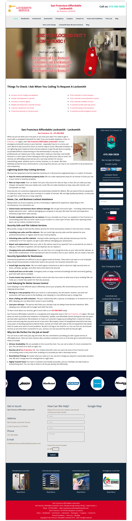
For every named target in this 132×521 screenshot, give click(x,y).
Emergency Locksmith (111, 471)
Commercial (36, 19)
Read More (21, 492)
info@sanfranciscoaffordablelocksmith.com (24, 443)
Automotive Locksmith (81, 471)
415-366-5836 (117, 6)
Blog (116, 19)
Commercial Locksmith (51, 471)
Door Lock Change (49, 25)
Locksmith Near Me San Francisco (71, 25)
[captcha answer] (113, 212)
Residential (25, 19)
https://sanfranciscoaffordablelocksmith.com (73, 508)
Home (16, 19)
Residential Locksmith (20, 471)
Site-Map (77, 515)
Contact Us (80, 19)
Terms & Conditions (58, 515)
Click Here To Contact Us (111, 130)
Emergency (59, 19)
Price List (109, 19)
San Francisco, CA (45, 133)
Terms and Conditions (94, 19)
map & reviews (91, 505)
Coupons (70, 19)
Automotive (48, 19)
